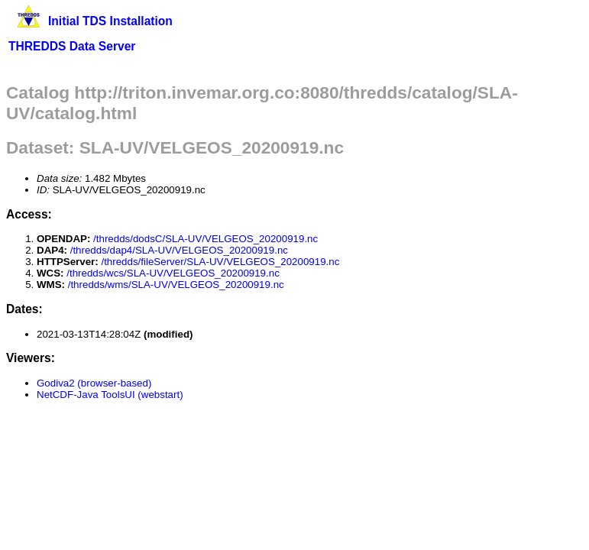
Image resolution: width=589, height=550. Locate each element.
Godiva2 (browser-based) (94, 383)
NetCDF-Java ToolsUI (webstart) (110, 394)
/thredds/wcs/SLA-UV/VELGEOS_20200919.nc (173, 273)
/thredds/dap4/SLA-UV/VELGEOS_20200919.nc (179, 250)
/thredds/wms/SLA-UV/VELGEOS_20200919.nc (176, 284)
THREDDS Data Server (71, 46)
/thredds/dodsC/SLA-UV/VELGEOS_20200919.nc (205, 238)
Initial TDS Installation (110, 21)
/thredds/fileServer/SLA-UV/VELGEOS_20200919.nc (220, 261)
